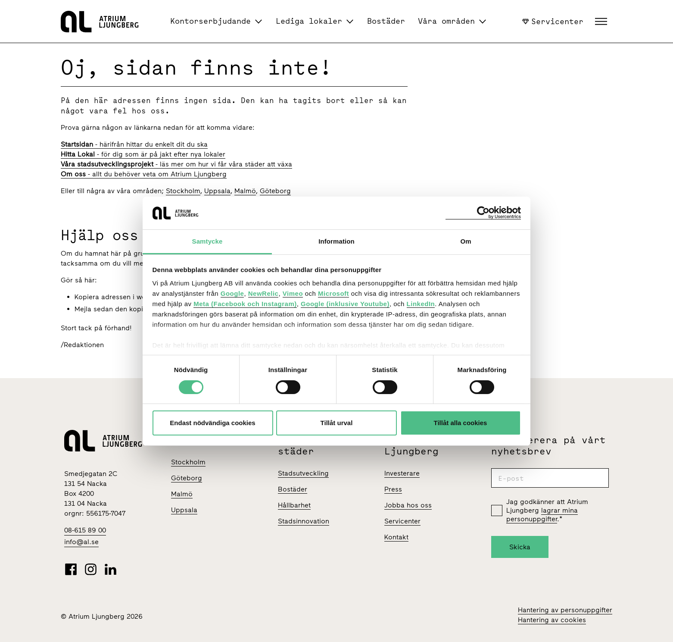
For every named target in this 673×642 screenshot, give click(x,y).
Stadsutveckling (303, 473)
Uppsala (217, 191)
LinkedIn (421, 303)
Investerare (402, 473)
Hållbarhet (294, 505)
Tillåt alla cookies (460, 422)
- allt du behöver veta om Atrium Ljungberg (144, 174)
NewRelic (263, 293)
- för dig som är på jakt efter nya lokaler (143, 154)
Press (393, 489)
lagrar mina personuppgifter (542, 514)
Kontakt (396, 537)
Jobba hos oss (408, 505)
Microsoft (333, 293)
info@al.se (81, 542)
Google (232, 293)
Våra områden (446, 21)
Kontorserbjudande (210, 21)
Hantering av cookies (552, 620)
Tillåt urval (337, 422)
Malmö (245, 191)
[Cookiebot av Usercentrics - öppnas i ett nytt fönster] (483, 212)
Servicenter (552, 21)
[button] (602, 21)
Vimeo (293, 293)
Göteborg (275, 191)
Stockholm (183, 191)
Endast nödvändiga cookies (212, 422)
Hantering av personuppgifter (565, 610)
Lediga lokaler (309, 21)
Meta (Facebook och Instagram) (245, 303)
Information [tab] (336, 241)
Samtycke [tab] (207, 241)
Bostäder (386, 21)
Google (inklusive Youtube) (345, 303)
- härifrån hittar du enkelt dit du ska (134, 144)
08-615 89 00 (85, 530)
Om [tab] (465, 241)
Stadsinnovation (303, 521)
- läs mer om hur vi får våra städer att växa (176, 164)
